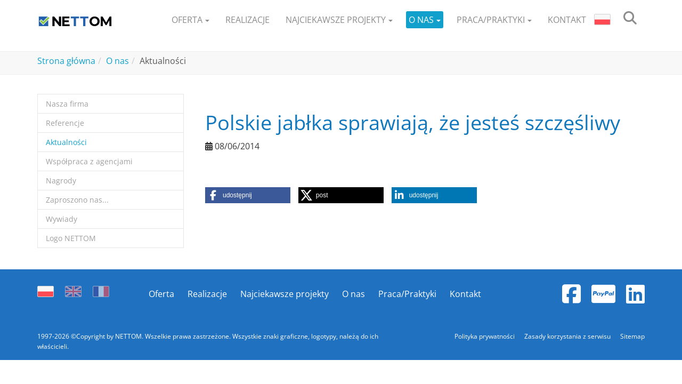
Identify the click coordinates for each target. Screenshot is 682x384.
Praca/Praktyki (407, 294)
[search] (630, 20)
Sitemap (632, 336)
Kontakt (465, 294)
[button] (190, 20)
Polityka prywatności (485, 336)
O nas (353, 294)
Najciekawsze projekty (284, 294)
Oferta (161, 294)
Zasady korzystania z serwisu (568, 336)
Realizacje (207, 294)
